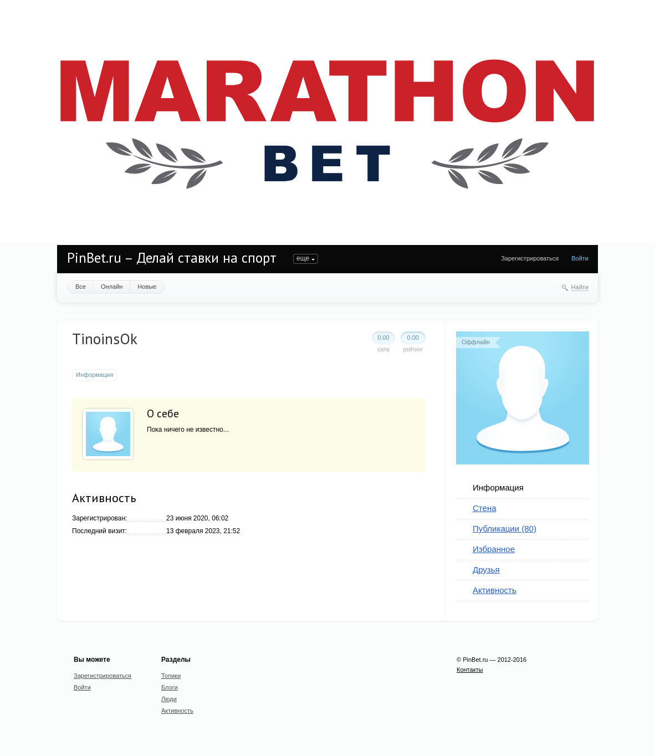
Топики (171, 675)
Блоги (169, 687)
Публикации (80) (504, 528)
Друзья (486, 569)
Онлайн (111, 286)
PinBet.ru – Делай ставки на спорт (172, 258)
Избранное (494, 549)
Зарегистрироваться (530, 258)
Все (80, 286)
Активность (494, 590)
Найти (580, 287)
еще (302, 258)
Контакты (470, 669)
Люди (169, 699)
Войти (580, 258)
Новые (146, 286)
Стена (485, 508)
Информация (498, 487)
